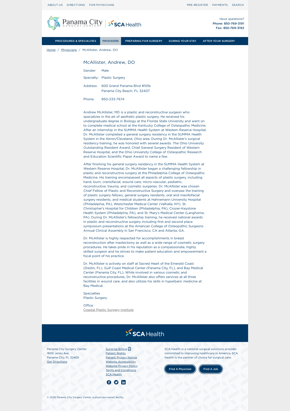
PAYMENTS (220, 4)
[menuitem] (55, 5)
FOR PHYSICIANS (101, 4)
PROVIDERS (111, 40)
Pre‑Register (197, 4)
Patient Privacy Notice (121, 357)
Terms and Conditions (121, 370)
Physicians (69, 50)
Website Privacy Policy (122, 366)
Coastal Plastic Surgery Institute (108, 310)
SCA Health (114, 374)
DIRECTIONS (76, 4)
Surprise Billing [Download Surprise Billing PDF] (119, 349)
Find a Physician (180, 369)
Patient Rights (116, 353)
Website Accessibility (121, 361)
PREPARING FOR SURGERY (143, 40)
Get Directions (57, 361)
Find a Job (210, 369)
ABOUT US (55, 4)
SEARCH (238, 4)
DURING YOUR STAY (182, 40)
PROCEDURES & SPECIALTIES (75, 40)
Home (51, 50)
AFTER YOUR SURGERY (219, 40)
